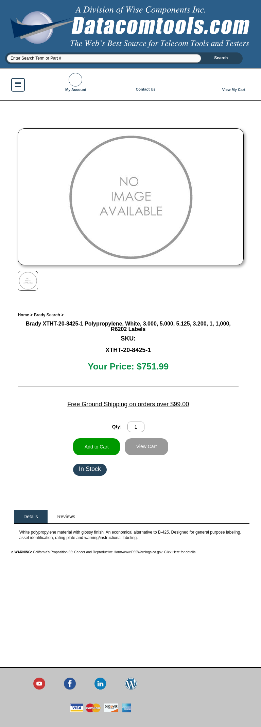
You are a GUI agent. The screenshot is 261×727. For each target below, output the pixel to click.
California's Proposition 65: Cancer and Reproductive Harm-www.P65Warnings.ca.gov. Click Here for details (113, 552)
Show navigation (18, 85)
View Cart (146, 446)
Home (23, 315)
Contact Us (145, 82)
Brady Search (47, 315)
